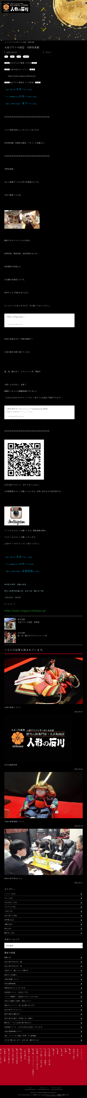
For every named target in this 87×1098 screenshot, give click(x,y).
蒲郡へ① (7, 957)
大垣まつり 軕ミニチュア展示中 (16, 970)
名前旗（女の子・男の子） (37, 1060)
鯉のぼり (7, 933)
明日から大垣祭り (10, 975)
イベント (7, 893)
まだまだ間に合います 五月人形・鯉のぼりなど (21, 1040)
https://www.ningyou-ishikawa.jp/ (22, 75)
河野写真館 (26, 56)
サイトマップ (44, 1088)
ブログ (6, 906)
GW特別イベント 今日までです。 (16, 992)
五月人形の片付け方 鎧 (13, 961)
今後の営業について (11, 979)
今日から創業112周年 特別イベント (17, 1001)
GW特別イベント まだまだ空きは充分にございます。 (23, 1027)
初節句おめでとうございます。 (15, 988)
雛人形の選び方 (21, 1055)
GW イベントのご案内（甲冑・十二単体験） (20, 1035)
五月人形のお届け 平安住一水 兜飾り (18, 1018)
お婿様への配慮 (4, 1055)
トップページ (81, 1054)
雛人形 (69, 1051)
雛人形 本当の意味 (17, 1056)
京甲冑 (6, 920)
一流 (5, 911)
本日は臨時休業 (9, 983)
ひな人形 (7, 902)
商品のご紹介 (73, 1054)
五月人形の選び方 (13, 1056)
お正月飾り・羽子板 (49, 1057)
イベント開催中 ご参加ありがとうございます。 (21, 996)
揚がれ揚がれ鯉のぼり (12, 1014)
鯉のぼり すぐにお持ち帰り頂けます (17, 1022)
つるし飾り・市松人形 (41, 1058)
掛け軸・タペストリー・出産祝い (33, 1062)
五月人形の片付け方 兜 (13, 966)
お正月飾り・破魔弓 (45, 1057)
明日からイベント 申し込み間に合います (19, 1005)
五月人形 (7, 915)
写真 (6, 56)
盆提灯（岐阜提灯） (29, 1057)
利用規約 (59, 1095)
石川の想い (77, 1053)
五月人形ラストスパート (13, 1009)
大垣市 (19, 56)
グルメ (6, 898)
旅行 (5, 928)
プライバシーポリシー (57, 1088)
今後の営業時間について (13, 1031)
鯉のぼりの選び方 (8, 1056)
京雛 (5, 924)
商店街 (12, 56)
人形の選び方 (25, 1054)
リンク (30, 1088)
